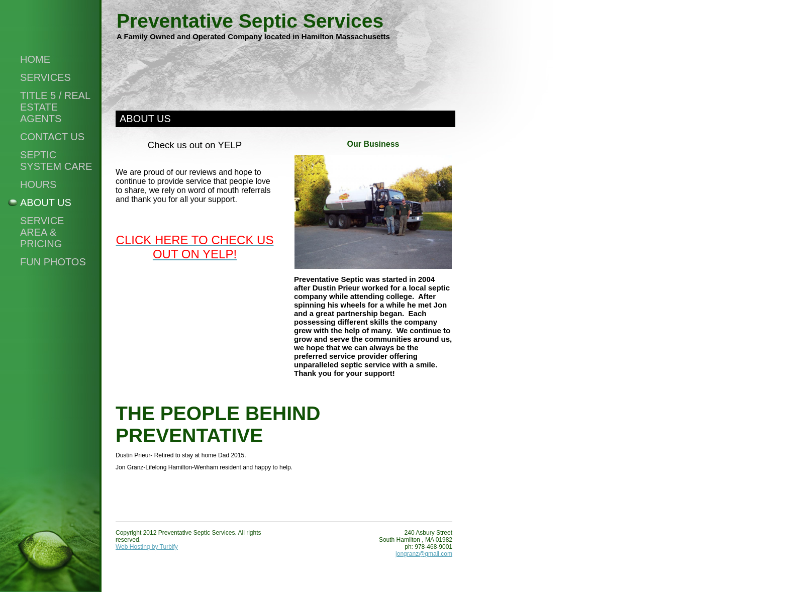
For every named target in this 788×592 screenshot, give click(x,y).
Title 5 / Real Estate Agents (55, 107)
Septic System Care (56, 160)
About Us (45, 202)
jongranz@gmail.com (424, 553)
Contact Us (52, 136)
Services (45, 77)
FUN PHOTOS (53, 261)
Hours (38, 184)
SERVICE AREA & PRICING (42, 232)
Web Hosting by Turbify (147, 546)
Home (35, 59)
